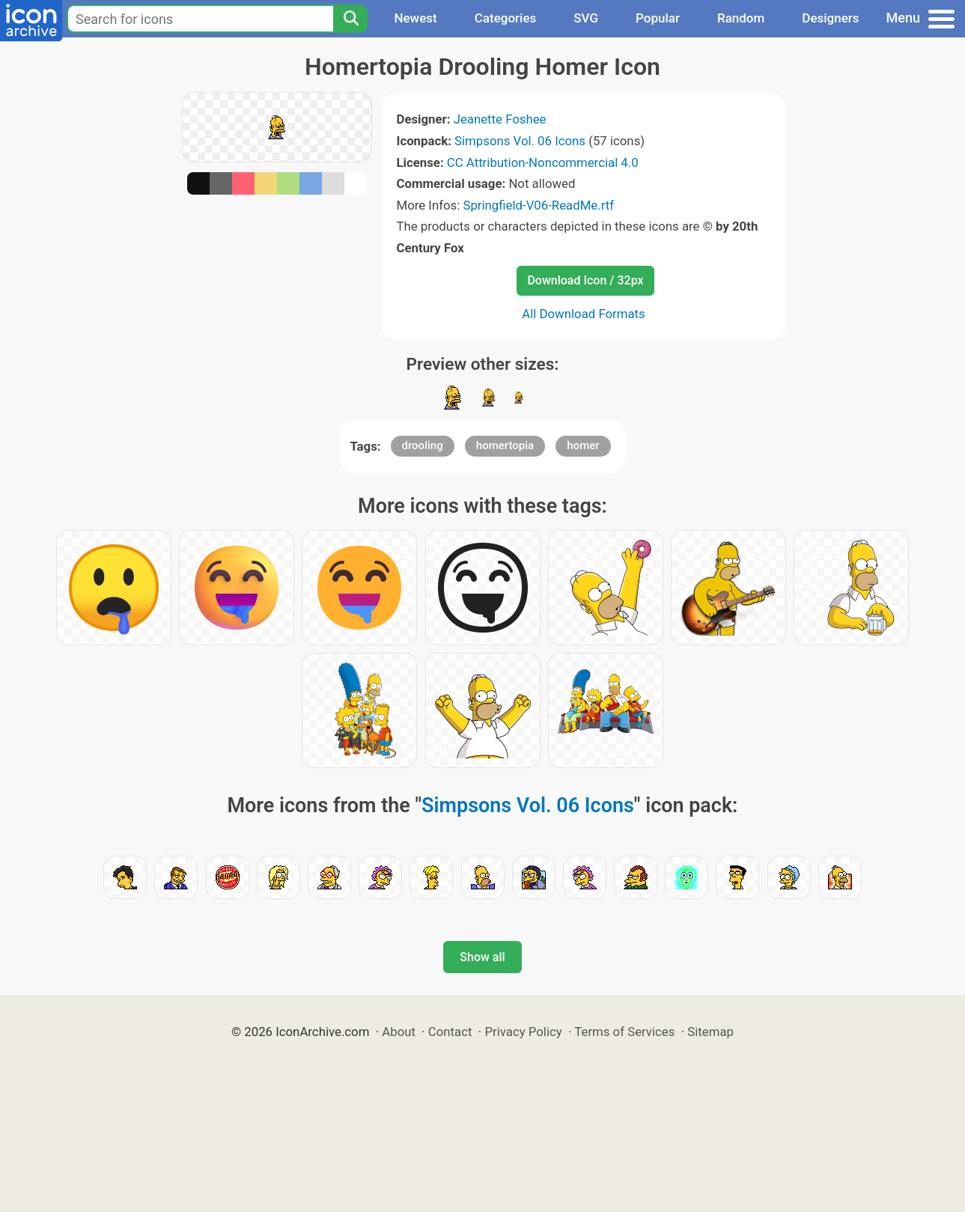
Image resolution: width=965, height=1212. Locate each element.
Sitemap (710, 1031)
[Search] (350, 18)
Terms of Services (624, 1031)
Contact (450, 1031)
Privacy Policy (522, 1031)
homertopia (505, 445)
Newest (415, 17)
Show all (482, 957)
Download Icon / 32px (585, 280)
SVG (585, 17)
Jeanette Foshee (500, 119)
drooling (422, 445)
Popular (658, 17)
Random (740, 17)
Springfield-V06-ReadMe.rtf (538, 205)
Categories (506, 17)
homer (583, 445)
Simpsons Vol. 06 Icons (519, 140)
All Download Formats (583, 313)
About (398, 1031)
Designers (830, 17)
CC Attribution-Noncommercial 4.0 (543, 162)
